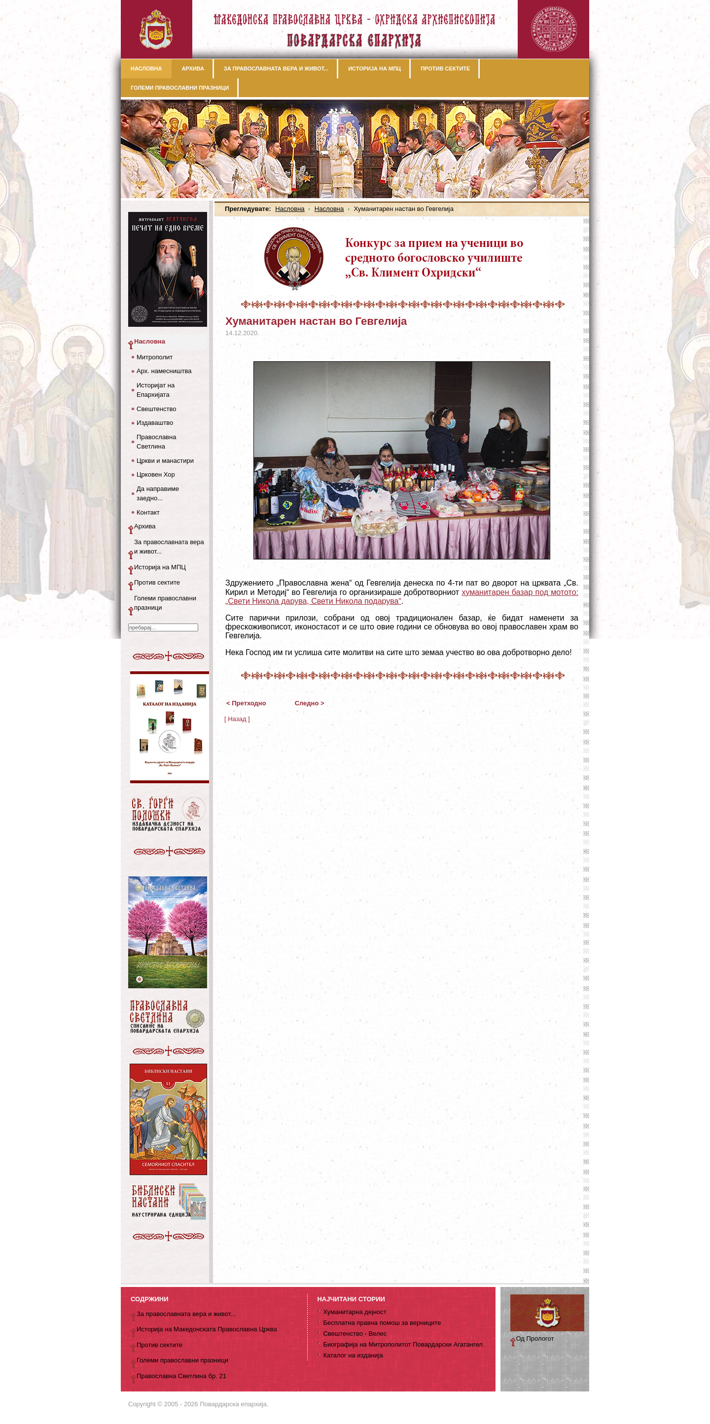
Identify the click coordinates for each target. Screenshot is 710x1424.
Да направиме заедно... (158, 493)
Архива (145, 526)
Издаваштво (155, 422)
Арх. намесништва (164, 371)
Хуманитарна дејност (354, 1312)
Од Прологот (535, 1338)
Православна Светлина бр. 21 (181, 1376)
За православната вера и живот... (169, 547)
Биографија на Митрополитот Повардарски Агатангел (402, 1344)
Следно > (309, 703)
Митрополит (155, 357)
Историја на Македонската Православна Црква (207, 1329)
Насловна (289, 208)
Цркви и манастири (165, 460)
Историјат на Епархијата (156, 390)
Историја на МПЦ (160, 567)
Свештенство (156, 409)
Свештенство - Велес (355, 1333)
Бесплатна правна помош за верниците (382, 1322)
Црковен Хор (156, 474)
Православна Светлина (156, 442)
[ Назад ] (237, 719)
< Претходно (246, 703)
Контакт (148, 512)
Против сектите (157, 582)
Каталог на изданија (353, 1355)
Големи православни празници (165, 603)
